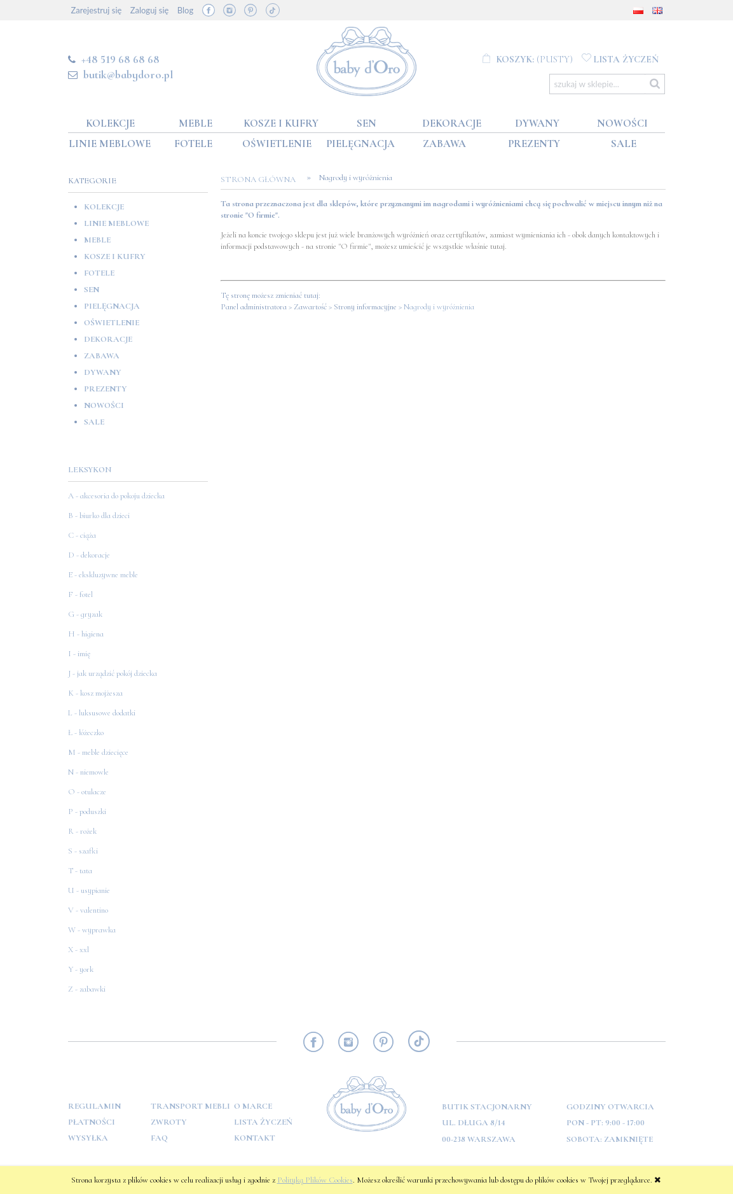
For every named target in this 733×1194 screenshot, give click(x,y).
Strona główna (262, 179)
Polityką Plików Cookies (315, 1180)
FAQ (159, 1138)
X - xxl (78, 950)
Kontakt (254, 1138)
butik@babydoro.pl (128, 74)
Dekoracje (108, 339)
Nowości (104, 405)
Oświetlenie (111, 323)
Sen (91, 289)
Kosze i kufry (115, 256)
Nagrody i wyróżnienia (439, 307)
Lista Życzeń (263, 1122)
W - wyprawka (92, 930)
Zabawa (102, 356)
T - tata (80, 871)
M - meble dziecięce (98, 752)
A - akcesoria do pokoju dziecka (116, 496)
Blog (185, 10)
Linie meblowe (116, 223)
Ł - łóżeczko (86, 732)
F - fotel (80, 594)
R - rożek (82, 831)
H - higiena (86, 634)
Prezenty (105, 389)
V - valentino (88, 910)
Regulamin (94, 1106)
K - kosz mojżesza (95, 693)
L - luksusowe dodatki (101, 713)
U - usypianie (89, 890)
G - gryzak (85, 614)
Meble (97, 240)
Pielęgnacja (112, 306)
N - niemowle (88, 772)
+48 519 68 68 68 (120, 59)
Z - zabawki (87, 989)
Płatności (91, 1122)
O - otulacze (87, 792)
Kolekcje (104, 207)
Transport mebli (190, 1106)
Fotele (99, 273)
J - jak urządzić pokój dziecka (112, 673)
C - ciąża (82, 535)
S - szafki (83, 851)
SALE (94, 422)
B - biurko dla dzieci (99, 515)
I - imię (79, 654)
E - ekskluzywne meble (103, 575)
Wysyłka (88, 1138)
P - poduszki (87, 811)
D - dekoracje (89, 555)
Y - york (80, 969)
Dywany (102, 372)
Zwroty (169, 1122)
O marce (253, 1106)
